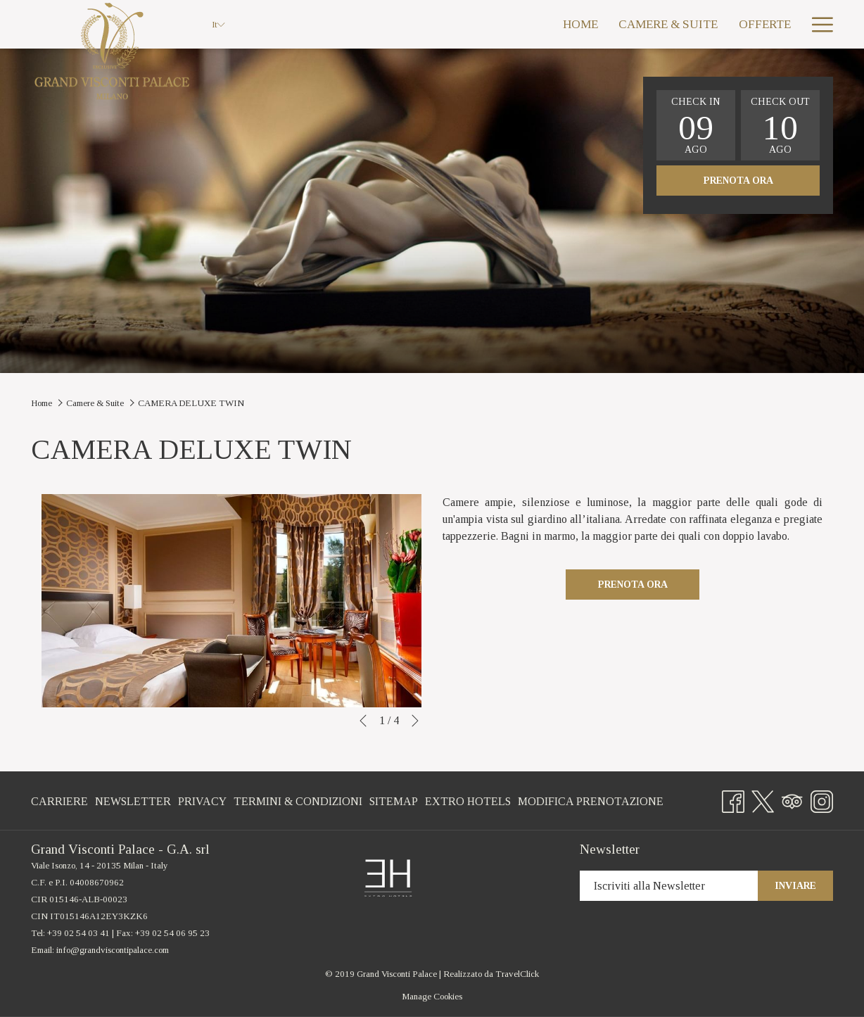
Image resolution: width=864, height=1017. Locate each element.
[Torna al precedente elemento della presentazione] (363, 720)
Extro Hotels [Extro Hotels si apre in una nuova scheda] (468, 804)
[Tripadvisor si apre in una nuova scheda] (792, 798)
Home (41, 403)
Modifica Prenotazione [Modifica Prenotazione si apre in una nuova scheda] (590, 804)
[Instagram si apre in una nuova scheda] (822, 798)
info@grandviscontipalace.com (112, 950)
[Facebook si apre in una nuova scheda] (733, 798)
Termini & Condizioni (298, 801)
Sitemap (393, 801)
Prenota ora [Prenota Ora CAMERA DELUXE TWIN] (633, 584)
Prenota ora (738, 180)
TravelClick (517, 973)
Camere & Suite (95, 403)
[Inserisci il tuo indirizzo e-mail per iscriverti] (669, 886)
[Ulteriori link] (817, 24)
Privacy (202, 801)
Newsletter (133, 801)
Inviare (795, 885)
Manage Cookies (432, 996)
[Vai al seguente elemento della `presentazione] (415, 720)
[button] (695, 125)
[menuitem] (499, 24)
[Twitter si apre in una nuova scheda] (762, 798)
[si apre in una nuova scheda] (388, 877)
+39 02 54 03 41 (78, 933)
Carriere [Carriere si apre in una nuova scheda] (59, 804)
